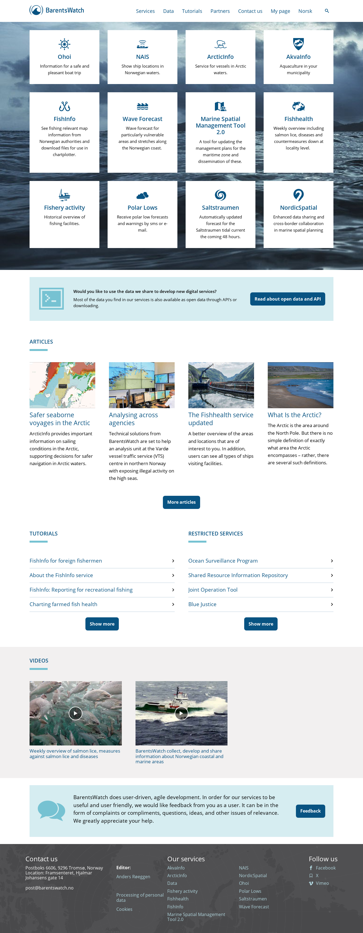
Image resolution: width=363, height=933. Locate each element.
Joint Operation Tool (213, 590)
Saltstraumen (253, 898)
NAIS (244, 867)
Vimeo (319, 883)
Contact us (250, 11)
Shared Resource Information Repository (238, 575)
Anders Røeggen (133, 876)
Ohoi (244, 883)
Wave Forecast (254, 906)
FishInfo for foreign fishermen (66, 561)
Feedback (310, 811)
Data (168, 11)
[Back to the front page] (57, 10)
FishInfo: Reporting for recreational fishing (81, 590)
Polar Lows (250, 891)
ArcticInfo (177, 875)
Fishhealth (178, 898)
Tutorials (192, 11)
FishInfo (175, 906)
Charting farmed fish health (63, 604)
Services (145, 11)
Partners (220, 11)
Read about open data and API (288, 299)
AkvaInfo (176, 867)
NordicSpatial (253, 875)
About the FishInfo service (61, 575)
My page (280, 11)
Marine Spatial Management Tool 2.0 (196, 917)
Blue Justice (202, 604)
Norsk (305, 11)
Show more (102, 624)
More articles (181, 502)
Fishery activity (182, 891)
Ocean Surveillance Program (223, 561)
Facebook (322, 867)
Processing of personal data (140, 897)
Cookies (124, 909)
